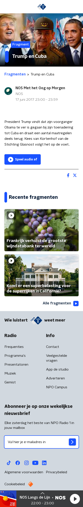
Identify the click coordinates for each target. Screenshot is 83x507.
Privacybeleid (56, 472)
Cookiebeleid (14, 484)
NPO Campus (56, 387)
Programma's (15, 355)
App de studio (57, 369)
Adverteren (55, 378)
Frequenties (14, 347)
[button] (75, 499)
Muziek (10, 373)
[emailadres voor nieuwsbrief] (41, 442)
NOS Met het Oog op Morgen (40, 88)
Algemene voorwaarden (23, 472)
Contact (52, 347)
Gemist (10, 382)
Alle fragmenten (61, 303)
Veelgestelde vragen (56, 358)
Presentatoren (16, 364)
